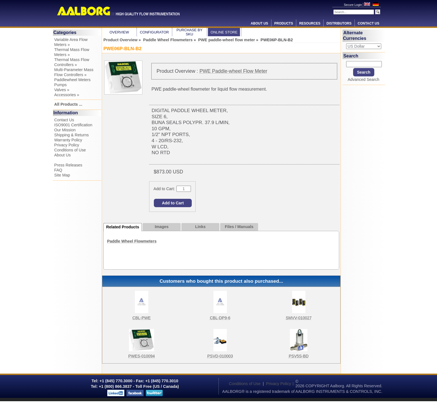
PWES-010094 (141, 356)
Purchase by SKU (189, 32)
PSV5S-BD (299, 356)
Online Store (224, 32)
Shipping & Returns (71, 135)
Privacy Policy (66, 145)
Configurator (154, 32)
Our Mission (65, 130)
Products (283, 23)
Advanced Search (363, 79)
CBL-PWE (141, 318)
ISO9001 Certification (73, 125)
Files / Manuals (239, 226)
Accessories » (66, 95)
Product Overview (120, 40)
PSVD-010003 (220, 356)
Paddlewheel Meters (72, 80)
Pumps (60, 85)
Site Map (62, 175)
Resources (309, 23)
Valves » (61, 90)
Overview (119, 32)
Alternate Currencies (354, 35)
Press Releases (68, 165)
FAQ (58, 170)
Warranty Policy (68, 140)
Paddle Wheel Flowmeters (168, 40)
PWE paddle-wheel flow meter (226, 40)
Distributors (338, 23)
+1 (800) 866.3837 (115, 386)
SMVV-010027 (299, 318)
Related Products (122, 227)
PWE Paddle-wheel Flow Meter (233, 71)
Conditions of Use (70, 150)
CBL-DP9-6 (220, 318)
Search (350, 55)
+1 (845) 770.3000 (115, 381)
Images (162, 226)
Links (200, 226)
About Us (259, 23)
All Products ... (68, 104)
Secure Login (353, 4)
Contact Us (368, 23)
